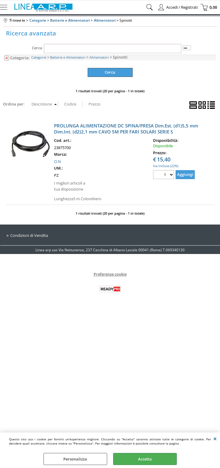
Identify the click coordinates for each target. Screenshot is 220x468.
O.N (57, 161)
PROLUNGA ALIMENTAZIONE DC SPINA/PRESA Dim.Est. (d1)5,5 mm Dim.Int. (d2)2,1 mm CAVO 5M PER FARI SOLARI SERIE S (126, 129)
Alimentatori (99, 57)
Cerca (37, 47)
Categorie (38, 57)
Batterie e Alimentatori (68, 57)
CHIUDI (215, 439)
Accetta (145, 459)
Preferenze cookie (110, 274)
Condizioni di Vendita (29, 235)
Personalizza (75, 459)
